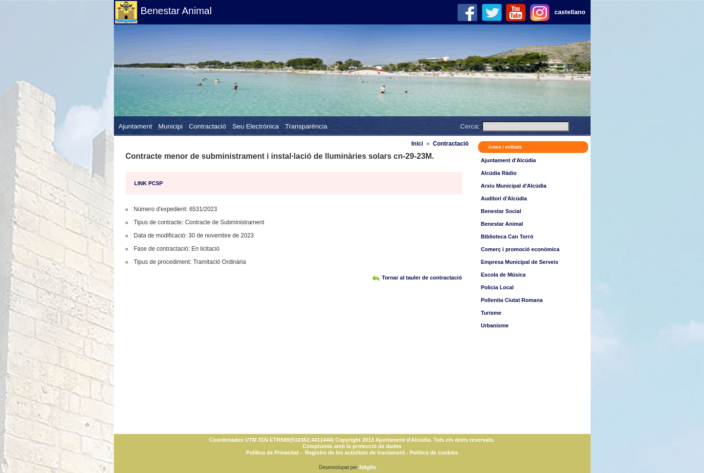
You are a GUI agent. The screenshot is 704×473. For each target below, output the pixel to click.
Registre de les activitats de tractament (355, 452)
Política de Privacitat (272, 452)
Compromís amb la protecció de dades (352, 446)
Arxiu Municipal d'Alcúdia (514, 186)
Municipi (170, 126)
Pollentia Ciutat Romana (512, 300)
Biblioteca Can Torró (507, 236)
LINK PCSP (148, 183)
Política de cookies (433, 452)
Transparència (306, 126)
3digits (367, 467)
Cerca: (470, 126)
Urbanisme (495, 325)
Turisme (491, 313)
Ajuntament (135, 126)
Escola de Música (503, 275)
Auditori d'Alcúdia (504, 198)
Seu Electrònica (255, 126)
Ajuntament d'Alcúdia (508, 160)
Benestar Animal (176, 10)
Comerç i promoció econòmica (520, 249)
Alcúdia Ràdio (499, 173)
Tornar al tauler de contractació (422, 277)
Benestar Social (501, 211)
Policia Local (497, 287)
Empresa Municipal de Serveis (519, 262)
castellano (570, 12)
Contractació (207, 126)
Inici (417, 143)
